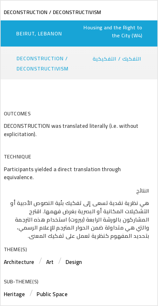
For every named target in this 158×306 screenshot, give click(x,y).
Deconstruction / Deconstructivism (52, 12)
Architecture (19, 262)
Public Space (52, 294)
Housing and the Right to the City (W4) (112, 31)
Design (74, 262)
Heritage (14, 294)
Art (50, 262)
